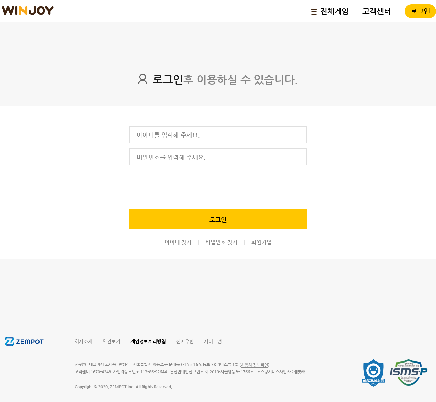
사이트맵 (213, 341)
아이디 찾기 (178, 242)
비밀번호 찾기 (221, 242)
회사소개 (83, 341)
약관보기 (111, 341)
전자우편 (185, 341)
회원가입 (261, 242)
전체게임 (330, 11)
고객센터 (376, 11)
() (254, 365)
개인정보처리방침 (148, 341)
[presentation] (181, 185)
